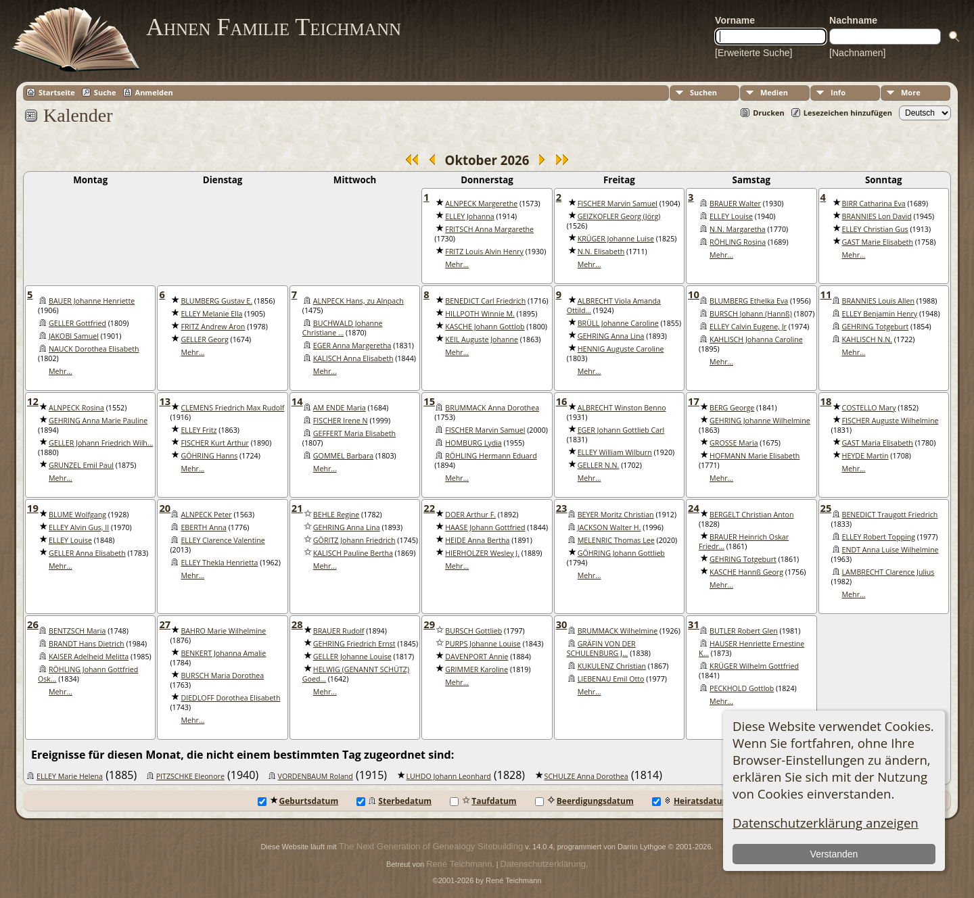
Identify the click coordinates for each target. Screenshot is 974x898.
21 (297, 508)
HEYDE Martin (865, 455)
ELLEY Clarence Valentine (222, 540)
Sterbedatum (394, 801)
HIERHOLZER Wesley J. (482, 553)
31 (693, 624)
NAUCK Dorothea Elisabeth (94, 349)
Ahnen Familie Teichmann (273, 27)
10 (693, 294)
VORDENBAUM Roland (315, 776)
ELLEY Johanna (469, 216)
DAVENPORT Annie (476, 656)
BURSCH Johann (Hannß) (751, 313)
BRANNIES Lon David (877, 216)
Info (838, 92)
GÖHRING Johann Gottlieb (621, 553)
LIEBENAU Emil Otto (611, 679)
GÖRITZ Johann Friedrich (354, 540)
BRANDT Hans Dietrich (86, 643)
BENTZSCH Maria (77, 631)
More (911, 92)
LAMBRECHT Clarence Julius (888, 572)
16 (561, 401)
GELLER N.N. (599, 465)
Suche (105, 92)
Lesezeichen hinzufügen (848, 113)
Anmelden (154, 92)
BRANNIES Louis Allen (878, 301)
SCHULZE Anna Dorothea (586, 776)
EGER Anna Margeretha (352, 345)
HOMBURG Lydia (473, 443)
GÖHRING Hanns (209, 455)
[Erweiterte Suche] (753, 52)
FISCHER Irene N (340, 420)
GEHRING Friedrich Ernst (354, 643)
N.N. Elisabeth (601, 251)
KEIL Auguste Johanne (481, 339)
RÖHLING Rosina (738, 242)
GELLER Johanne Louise (352, 656)
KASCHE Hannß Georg (746, 572)
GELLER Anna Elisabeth (87, 553)
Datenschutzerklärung (543, 864)
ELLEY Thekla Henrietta (219, 562)
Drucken (769, 113)
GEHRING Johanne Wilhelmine (760, 420)
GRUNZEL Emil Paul (81, 465)
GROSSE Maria (734, 443)
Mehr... (457, 264)
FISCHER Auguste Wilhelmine (890, 420)
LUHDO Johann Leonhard (449, 776)
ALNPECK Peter (206, 514)
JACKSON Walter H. (609, 527)
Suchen (703, 92)
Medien (774, 92)
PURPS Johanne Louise (483, 643)
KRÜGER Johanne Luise (616, 238)
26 (33, 624)
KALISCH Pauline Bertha (353, 553)
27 (164, 624)
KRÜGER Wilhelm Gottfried (754, 666)
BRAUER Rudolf (339, 631)
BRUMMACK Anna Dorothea (492, 407)
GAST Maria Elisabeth (877, 443)
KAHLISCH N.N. (867, 339)
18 (826, 401)
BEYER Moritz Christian (616, 514)
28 (297, 624)
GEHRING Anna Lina (611, 336)
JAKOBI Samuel (74, 336)
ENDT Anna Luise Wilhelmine (890, 549)
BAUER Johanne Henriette (92, 301)
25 (826, 508)
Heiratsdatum (691, 801)
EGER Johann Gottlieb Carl (621, 430)
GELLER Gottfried (77, 323)
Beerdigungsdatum (584, 801)
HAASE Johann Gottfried (485, 527)
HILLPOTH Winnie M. (480, 313)
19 (33, 508)
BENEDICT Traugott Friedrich (890, 514)
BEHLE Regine (336, 514)
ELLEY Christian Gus (875, 229)
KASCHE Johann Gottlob (484, 326)
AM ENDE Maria (339, 407)
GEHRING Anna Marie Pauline (98, 420)
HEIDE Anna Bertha (477, 540)
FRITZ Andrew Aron (213, 326)
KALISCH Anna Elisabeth (353, 358)
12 (33, 401)
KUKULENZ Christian (612, 666)
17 (693, 401)
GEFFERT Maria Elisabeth (354, 433)
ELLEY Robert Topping (878, 537)
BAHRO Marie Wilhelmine (223, 631)
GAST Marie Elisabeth (877, 242)
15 (429, 401)
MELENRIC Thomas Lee (616, 540)
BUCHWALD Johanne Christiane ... (342, 327)
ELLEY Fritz (198, 430)
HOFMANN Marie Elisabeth (754, 455)
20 (164, 508)
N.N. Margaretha (738, 229)
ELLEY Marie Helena (70, 776)
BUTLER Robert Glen (744, 631)
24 (693, 508)
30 (561, 624)
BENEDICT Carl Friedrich (485, 301)
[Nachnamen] (857, 52)
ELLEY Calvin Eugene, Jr (748, 326)
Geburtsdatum (298, 801)
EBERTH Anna (204, 527)
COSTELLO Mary (869, 407)
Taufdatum (483, 801)
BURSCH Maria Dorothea (222, 675)
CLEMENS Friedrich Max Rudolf (232, 407)
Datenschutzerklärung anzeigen (826, 822)
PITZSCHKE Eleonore (190, 776)
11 (826, 294)
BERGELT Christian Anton (751, 514)
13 (164, 401)
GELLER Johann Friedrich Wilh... (101, 443)
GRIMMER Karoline (476, 669)
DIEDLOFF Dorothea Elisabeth (230, 698)
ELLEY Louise (731, 216)
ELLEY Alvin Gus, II (79, 527)
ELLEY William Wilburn (615, 452)
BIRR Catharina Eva (874, 203)
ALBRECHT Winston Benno (622, 407)
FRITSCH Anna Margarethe (489, 229)
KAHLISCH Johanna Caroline (756, 339)
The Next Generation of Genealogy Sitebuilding (431, 846)
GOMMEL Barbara (343, 455)
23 (561, 508)
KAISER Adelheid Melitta (89, 656)
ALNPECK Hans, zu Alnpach (358, 301)
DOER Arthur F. (470, 514)
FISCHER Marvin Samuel (617, 203)
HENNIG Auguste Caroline (621, 349)
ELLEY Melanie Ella (211, 313)
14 (297, 401)
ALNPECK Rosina (76, 407)
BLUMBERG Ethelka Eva (749, 301)
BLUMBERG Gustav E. (216, 301)
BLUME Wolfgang (77, 514)
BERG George (732, 407)
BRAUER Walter (735, 203)
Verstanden (834, 854)
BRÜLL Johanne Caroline (618, 323)
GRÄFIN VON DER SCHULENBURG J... (601, 648)
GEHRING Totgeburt (875, 326)
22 (429, 508)
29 (429, 624)
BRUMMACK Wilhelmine (618, 631)
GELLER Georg (204, 339)
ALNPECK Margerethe (481, 203)
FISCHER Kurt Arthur (214, 443)
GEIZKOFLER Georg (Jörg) (619, 216)
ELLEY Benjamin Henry (880, 313)
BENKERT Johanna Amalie (223, 653)
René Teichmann (459, 864)
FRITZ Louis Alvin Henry (484, 251)
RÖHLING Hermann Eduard (490, 455)
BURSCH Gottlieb (473, 631)
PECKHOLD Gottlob (742, 688)
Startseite (57, 92)
